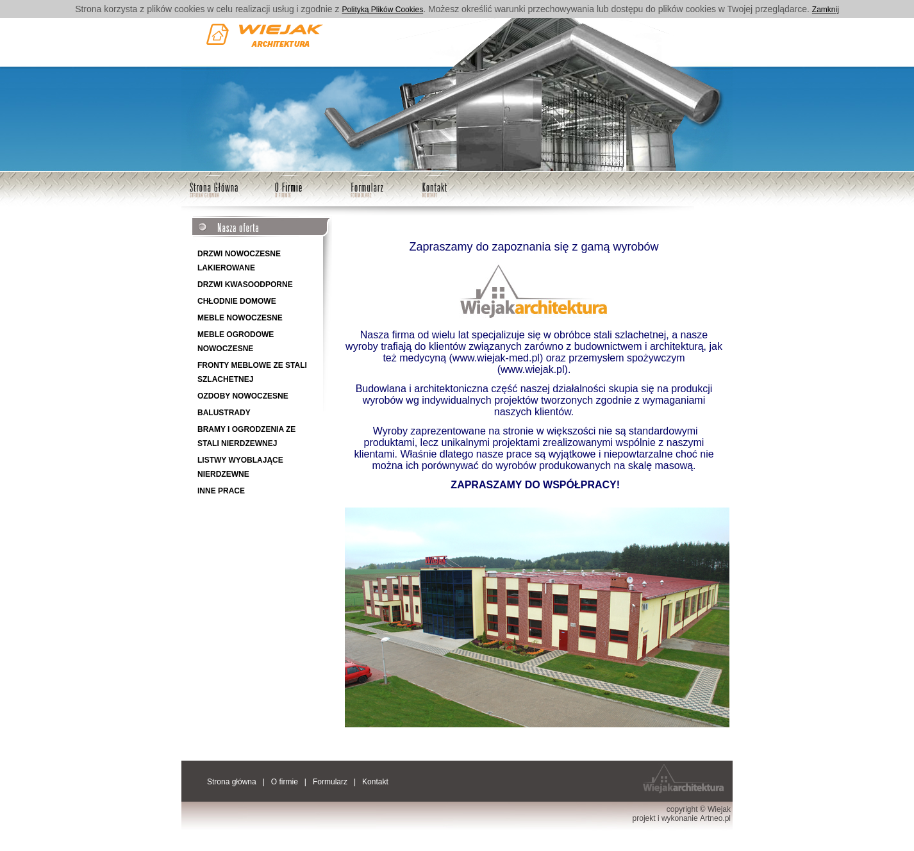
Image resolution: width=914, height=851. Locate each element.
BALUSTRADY (224, 412)
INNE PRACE (221, 490)
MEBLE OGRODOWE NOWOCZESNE (235, 341)
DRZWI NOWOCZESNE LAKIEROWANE (239, 260)
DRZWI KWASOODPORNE (245, 284)
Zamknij (825, 9)
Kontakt (434, 186)
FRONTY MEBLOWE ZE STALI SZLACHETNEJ (252, 372)
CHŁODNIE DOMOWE (236, 301)
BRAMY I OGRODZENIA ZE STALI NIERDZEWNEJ (246, 436)
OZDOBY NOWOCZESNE (242, 396)
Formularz (365, 186)
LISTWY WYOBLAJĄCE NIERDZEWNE (240, 467)
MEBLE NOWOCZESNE (240, 317)
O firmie (288, 186)
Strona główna (214, 186)
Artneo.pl (715, 818)
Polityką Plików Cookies (382, 9)
